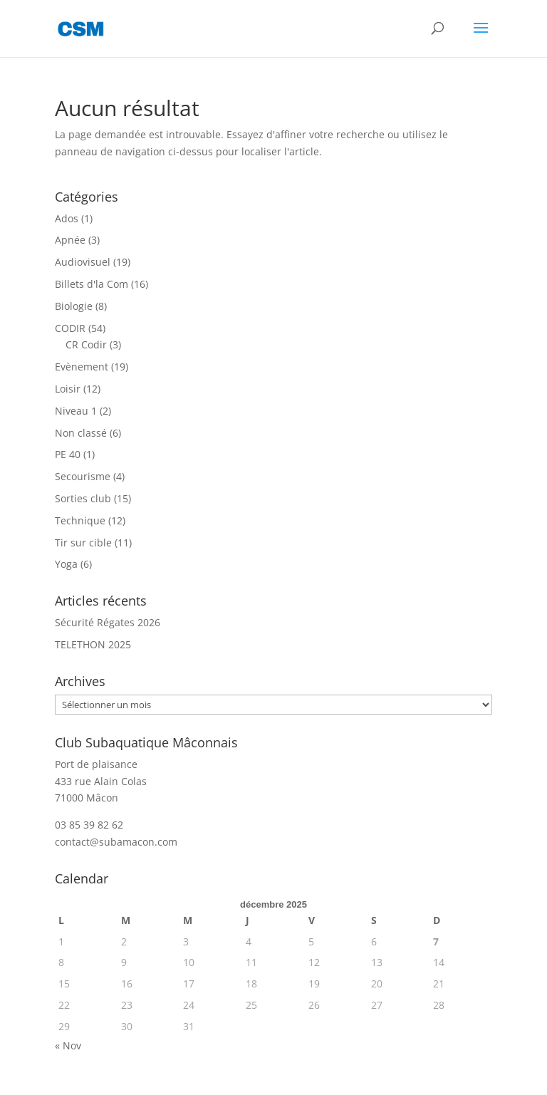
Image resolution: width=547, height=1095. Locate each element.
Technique (80, 520)
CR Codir (86, 344)
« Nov (68, 1045)
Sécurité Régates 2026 (107, 622)
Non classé (81, 433)
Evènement (81, 366)
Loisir (67, 388)
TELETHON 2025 (93, 644)
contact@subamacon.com (116, 842)
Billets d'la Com (91, 284)
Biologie (74, 306)
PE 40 (67, 454)
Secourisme (82, 476)
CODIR (70, 328)
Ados (66, 218)
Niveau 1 (76, 410)
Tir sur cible (83, 542)
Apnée (70, 239)
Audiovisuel (82, 262)
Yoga (66, 564)
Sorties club (83, 498)
